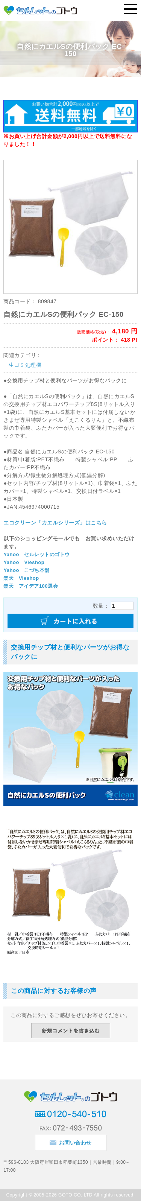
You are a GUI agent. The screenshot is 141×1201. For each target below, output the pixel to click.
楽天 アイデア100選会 (30, 586)
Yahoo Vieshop (23, 562)
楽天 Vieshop (21, 578)
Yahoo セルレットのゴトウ (36, 554)
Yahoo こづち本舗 (26, 570)
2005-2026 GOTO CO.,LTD (63, 1195)
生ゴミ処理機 (25, 365)
